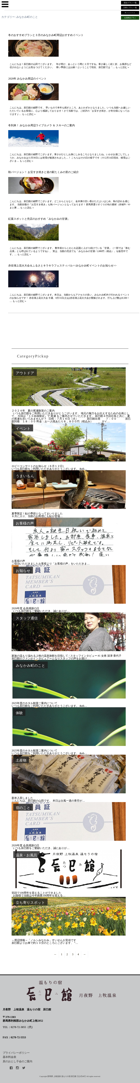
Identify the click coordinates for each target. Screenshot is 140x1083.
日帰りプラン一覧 (130, 8)
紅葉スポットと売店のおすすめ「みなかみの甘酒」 (39, 218)
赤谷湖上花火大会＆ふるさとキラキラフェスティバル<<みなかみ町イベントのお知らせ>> (62, 265)
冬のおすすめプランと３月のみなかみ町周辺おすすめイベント (46, 35)
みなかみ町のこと (30, 665)
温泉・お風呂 (26, 855)
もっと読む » (122, 67)
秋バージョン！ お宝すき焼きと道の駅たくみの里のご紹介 (43, 172)
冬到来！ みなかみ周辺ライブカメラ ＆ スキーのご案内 (41, 125)
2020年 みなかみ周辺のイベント (27, 78)
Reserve (130, 13)
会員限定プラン (130, 18)
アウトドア (25, 373)
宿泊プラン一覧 (130, 3)
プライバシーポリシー (16, 1052)
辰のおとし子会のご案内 (17, 1061)
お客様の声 (25, 523)
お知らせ (23, 571)
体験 (19, 713)
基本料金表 (9, 1057)
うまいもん (25, 476)
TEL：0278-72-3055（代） (18, 1027)
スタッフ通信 (27, 618)
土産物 (21, 760)
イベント (23, 428)
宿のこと (23, 808)
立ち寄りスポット (30, 902)
